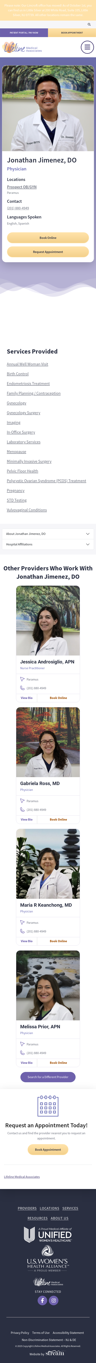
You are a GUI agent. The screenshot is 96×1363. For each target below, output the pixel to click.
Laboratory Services (23, 441)
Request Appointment (48, 252)
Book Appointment (72, 32)
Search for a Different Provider (48, 1077)
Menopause (16, 451)
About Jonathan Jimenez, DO (26, 534)
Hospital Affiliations (19, 544)
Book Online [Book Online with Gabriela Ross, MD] (58, 819)
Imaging (13, 422)
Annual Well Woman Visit (27, 364)
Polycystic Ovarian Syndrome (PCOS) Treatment (46, 480)
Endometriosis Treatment (28, 383)
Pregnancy (15, 490)
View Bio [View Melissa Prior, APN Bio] (27, 1063)
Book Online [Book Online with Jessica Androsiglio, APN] (58, 698)
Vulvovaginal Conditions (27, 510)
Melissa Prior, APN (40, 1026)
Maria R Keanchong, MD (46, 905)
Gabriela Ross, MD (40, 783)
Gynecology (16, 403)
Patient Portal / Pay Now (24, 32)
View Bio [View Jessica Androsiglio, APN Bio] (27, 698)
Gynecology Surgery (23, 412)
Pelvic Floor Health (22, 471)
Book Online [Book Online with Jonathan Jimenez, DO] (48, 238)
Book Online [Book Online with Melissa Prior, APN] (58, 1063)
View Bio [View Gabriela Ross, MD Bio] (27, 819)
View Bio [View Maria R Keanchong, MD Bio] (27, 941)
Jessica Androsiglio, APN (47, 661)
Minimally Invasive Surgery (29, 461)
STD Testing (17, 500)
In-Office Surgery (21, 432)
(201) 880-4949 (18, 208)
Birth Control (18, 373)
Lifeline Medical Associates (22, 1177)
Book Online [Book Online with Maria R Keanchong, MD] (58, 941)
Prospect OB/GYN (22, 186)
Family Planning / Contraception (34, 393)
